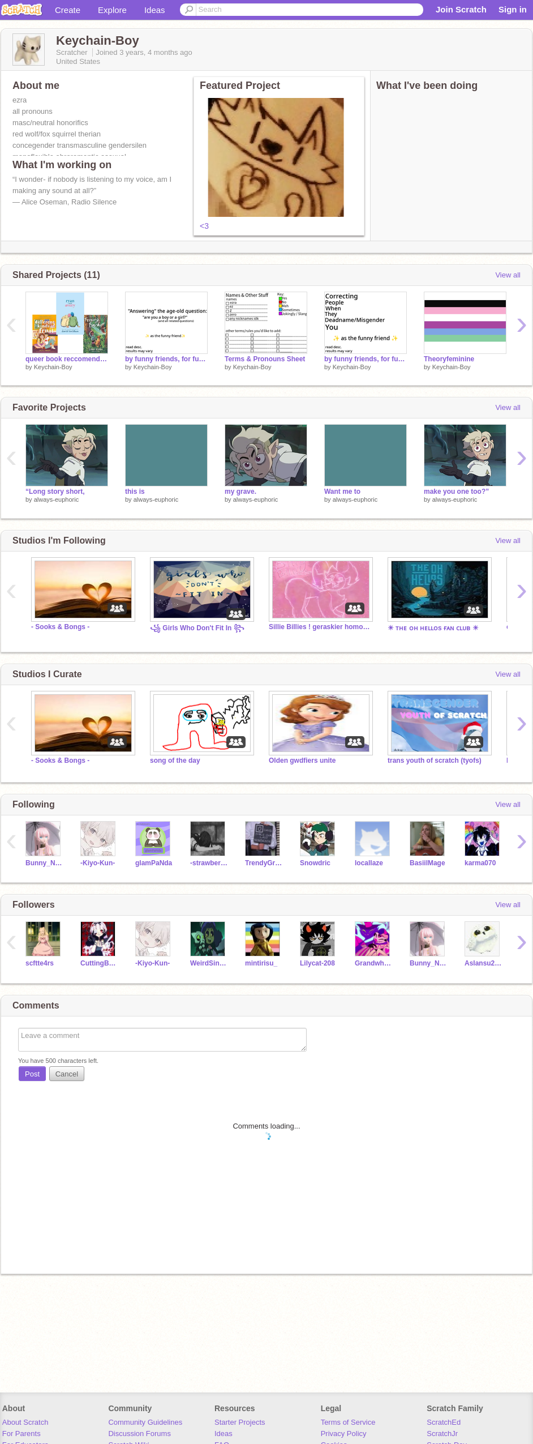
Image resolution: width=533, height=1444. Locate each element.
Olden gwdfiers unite (302, 760)
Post (32, 1074)
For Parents (21, 1433)
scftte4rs (39, 963)
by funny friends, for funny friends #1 (365, 359)
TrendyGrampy (264, 863)
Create (67, 10)
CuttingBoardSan (99, 963)
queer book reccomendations (66, 359)
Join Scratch (461, 9)
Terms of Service (348, 1422)
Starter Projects (239, 1422)
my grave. (240, 491)
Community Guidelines (145, 1422)
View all (508, 275)
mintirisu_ (261, 963)
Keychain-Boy (53, 367)
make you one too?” (456, 491)
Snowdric (315, 863)
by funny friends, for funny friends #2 (166, 359)
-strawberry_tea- (209, 863)
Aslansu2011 (483, 963)
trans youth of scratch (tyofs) (435, 760)
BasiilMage (427, 863)
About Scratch (25, 1422)
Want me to (342, 491)
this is (135, 491)
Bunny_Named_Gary (44, 863)
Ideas (154, 10)
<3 (204, 225)
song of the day (175, 760)
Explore (112, 10)
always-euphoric (56, 499)
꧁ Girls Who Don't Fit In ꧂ (197, 628)
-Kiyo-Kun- (97, 863)
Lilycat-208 (317, 963)
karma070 (480, 863)
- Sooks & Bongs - (60, 627)
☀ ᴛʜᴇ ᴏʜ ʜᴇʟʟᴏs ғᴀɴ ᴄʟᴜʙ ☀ (433, 628)
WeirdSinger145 (209, 963)
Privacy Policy (344, 1433)
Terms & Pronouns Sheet (265, 359)
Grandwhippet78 (374, 963)
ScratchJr (442, 1433)
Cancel (66, 1074)
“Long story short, (55, 491)
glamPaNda (153, 863)
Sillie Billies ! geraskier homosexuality (320, 627)
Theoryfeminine (449, 359)
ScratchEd (444, 1422)
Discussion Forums (139, 1433)
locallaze (369, 863)
